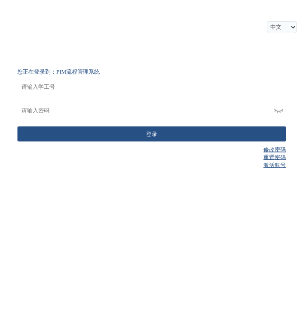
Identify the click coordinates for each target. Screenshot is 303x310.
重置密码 (274, 157)
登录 (151, 134)
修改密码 (274, 149)
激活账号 (274, 165)
